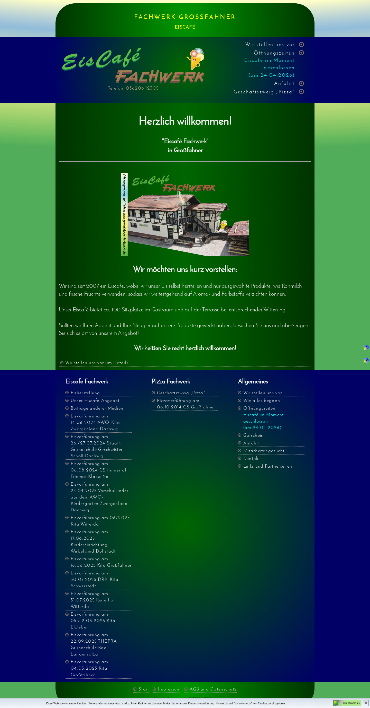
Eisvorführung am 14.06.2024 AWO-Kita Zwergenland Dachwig (95, 422)
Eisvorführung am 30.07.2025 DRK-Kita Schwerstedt (94, 579)
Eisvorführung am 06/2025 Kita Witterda (100, 521)
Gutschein (253, 435)
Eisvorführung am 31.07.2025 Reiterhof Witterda (93, 600)
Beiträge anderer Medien (97, 408)
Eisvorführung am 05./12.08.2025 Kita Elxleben (93, 620)
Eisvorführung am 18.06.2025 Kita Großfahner (101, 562)
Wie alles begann (261, 400)
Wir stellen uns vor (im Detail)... (98, 362)
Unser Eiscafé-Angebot (95, 400)
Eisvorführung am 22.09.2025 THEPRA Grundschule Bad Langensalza (94, 644)
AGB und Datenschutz (213, 689)
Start (143, 689)
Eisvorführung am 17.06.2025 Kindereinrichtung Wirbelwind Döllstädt (93, 541)
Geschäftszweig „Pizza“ (264, 91)
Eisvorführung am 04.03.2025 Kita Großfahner (89, 668)
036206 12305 (142, 88)
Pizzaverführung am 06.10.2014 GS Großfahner (186, 404)
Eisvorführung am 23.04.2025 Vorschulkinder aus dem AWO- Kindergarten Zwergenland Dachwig (99, 497)
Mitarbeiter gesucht (263, 450)
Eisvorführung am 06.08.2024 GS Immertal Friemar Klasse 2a (98, 470)
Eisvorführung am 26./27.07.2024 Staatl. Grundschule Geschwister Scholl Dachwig (97, 446)
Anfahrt (284, 83)
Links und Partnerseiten (267, 466)
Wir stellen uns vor (270, 44)
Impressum (169, 689)
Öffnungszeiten (269, 63)
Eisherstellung (85, 393)
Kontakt (251, 458)
